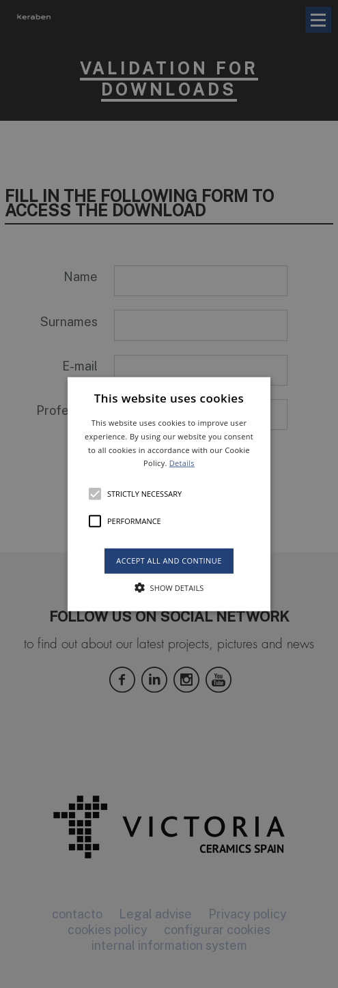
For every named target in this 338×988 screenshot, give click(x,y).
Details (182, 463)
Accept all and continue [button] (168, 560)
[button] (169, 494)
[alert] (169, 494)
